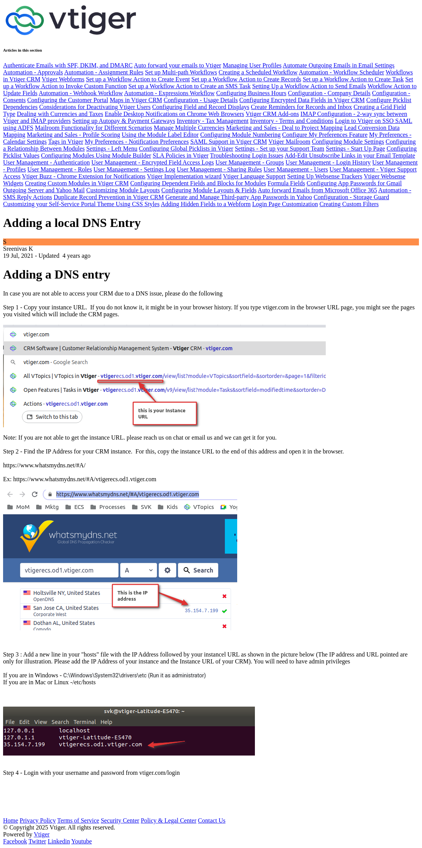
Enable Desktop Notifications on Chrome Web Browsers (174, 114)
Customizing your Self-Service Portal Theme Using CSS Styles (81, 204)
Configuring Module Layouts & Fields (208, 190)
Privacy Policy (38, 820)
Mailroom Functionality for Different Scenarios (93, 127)
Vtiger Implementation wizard (184, 176)
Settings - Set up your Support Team (279, 148)
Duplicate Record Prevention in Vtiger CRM (109, 197)
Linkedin (59, 841)
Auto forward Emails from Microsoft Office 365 (317, 190)
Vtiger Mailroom (289, 141)
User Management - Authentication (46, 162)
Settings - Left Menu (111, 148)
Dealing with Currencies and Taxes (60, 114)
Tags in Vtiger (65, 141)
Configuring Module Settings (348, 141)
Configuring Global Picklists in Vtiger (186, 148)
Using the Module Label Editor (160, 134)
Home (10, 820)
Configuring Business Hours (251, 93)
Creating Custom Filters (349, 204)
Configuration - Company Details (329, 93)
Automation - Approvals (33, 72)
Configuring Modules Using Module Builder (96, 155)
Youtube (81, 841)
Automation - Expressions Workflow (169, 93)
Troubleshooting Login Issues (246, 155)
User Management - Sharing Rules (219, 169)
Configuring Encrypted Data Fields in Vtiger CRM (302, 100)
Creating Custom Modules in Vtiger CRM (77, 183)
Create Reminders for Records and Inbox (301, 107)
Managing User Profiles (252, 65)
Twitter (37, 841)
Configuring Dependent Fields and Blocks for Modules (198, 183)
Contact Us (212, 820)
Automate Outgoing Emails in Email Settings (338, 65)
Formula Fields (286, 183)
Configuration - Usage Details (201, 100)
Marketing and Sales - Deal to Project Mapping (284, 127)
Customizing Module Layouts (123, 190)
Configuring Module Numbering (240, 134)
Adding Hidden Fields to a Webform (206, 204)
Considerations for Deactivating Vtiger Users (95, 107)
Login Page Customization (285, 204)
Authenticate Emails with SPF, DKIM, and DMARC (67, 65)
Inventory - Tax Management (213, 121)
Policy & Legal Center (168, 820)
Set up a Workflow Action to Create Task (353, 79)
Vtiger (42, 834)
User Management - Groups (249, 162)
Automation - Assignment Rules (104, 72)
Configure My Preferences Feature (325, 134)
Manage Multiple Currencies (189, 127)
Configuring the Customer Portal (67, 100)
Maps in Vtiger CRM (136, 100)
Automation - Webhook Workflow (81, 93)
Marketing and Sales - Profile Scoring (73, 134)
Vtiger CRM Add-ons (272, 114)
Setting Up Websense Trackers (324, 176)
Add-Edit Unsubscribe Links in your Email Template (350, 155)
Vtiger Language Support (254, 176)
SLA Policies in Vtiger (181, 155)
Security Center (120, 820)
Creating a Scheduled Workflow (258, 72)
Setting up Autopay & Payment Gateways (123, 121)
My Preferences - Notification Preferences (137, 141)
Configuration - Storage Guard (351, 197)
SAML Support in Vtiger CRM (228, 141)
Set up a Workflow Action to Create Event (138, 79)
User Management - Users (295, 169)
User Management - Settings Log (134, 169)
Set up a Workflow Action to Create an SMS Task (190, 86)
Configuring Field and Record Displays (200, 107)
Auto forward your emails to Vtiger (177, 65)
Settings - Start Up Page (355, 148)
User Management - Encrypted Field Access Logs (152, 162)
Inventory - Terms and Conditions (291, 121)
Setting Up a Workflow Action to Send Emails (309, 86)
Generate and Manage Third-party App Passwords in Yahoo (238, 197)
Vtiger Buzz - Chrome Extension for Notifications (84, 176)
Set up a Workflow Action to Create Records (246, 79)
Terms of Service (78, 820)
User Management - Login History (328, 162)
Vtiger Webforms (63, 79)
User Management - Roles (59, 169)
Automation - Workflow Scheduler (341, 72)
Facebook (15, 841)
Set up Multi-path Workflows (181, 72)
